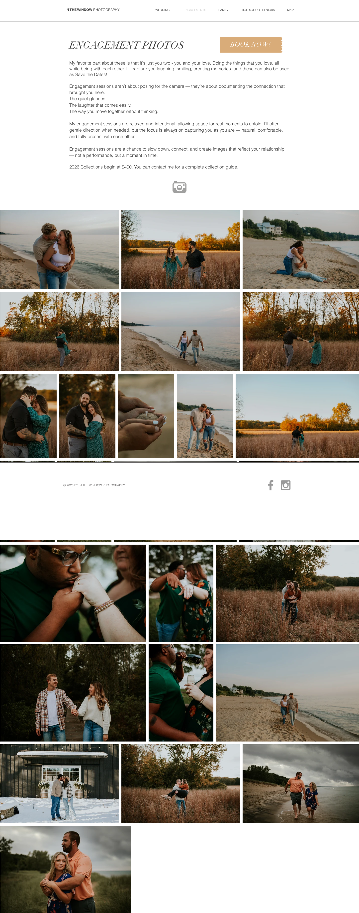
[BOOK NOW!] (250, 45)
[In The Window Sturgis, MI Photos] (285, 485)
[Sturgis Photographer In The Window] (270, 485)
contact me (162, 167)
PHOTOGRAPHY (106, 9)
